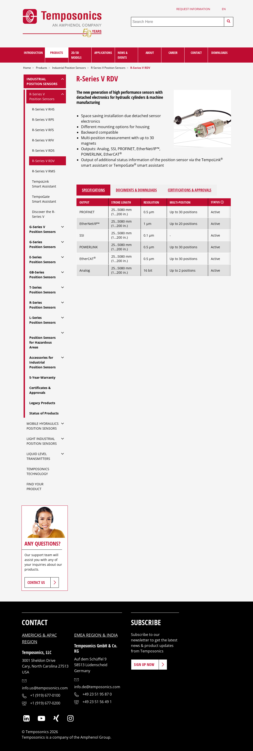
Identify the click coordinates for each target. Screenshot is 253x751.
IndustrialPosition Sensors (42, 81)
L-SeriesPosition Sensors (42, 320)
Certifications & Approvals (189, 190)
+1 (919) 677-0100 (45, 695)
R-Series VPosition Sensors (41, 96)
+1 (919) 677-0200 (45, 703)
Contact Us (36, 582)
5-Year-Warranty (42, 377)
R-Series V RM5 (43, 171)
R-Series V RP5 (43, 119)
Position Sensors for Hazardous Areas (42, 342)
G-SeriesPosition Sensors (42, 244)
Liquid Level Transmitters (38, 456)
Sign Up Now (144, 664)
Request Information (193, 9)
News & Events (123, 55)
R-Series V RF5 (43, 130)
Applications (103, 52)
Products (56, 52)
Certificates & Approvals (40, 390)
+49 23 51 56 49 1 (97, 701)
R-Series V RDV (43, 161)
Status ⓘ (217, 202)
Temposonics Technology (38, 471)
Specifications (93, 190)
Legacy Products (42, 403)
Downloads (219, 52)
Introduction (33, 52)
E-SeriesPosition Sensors (42, 259)
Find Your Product (35, 486)
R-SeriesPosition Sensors (42, 304)
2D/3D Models (76, 55)
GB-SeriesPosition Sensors (42, 274)
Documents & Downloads (136, 190)
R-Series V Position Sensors (108, 68)
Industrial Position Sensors (69, 68)
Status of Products (44, 413)
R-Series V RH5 (43, 109)
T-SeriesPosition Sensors (42, 289)
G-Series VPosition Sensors (42, 229)
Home (27, 68)
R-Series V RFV (43, 140)
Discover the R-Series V (43, 214)
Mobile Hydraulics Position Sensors (43, 426)
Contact (196, 52)
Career (173, 52)
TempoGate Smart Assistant (44, 199)
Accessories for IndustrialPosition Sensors (42, 362)
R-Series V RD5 (43, 150)
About (150, 52)
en (224, 9)
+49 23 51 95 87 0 (97, 694)
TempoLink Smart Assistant (44, 183)
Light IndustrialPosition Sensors (42, 441)
